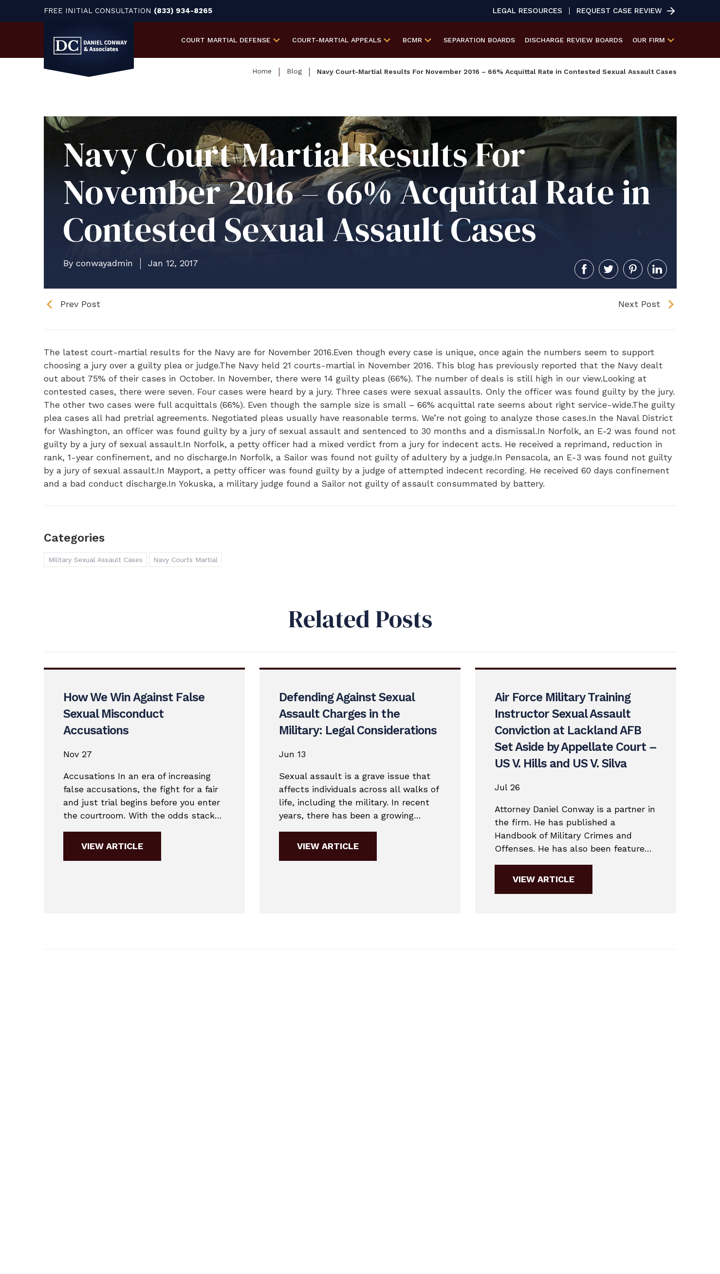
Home (262, 71)
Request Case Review (619, 11)
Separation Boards (479, 40)
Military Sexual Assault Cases (95, 560)
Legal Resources (527, 11)
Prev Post (80, 304)
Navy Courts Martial (185, 560)
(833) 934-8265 (183, 11)
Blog (294, 71)
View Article (112, 846)
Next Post (639, 304)
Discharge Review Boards (574, 40)
